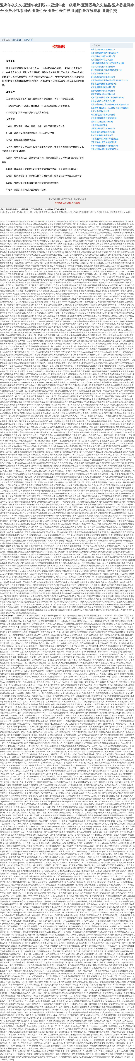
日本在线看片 (23, 407)
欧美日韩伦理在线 (44, 394)
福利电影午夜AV (37, 518)
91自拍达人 (104, 663)
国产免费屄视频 (44, 574)
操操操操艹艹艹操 (35, 1035)
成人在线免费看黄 (98, 624)
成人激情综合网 (52, 954)
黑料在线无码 (112, 399)
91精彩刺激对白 (69, 271)
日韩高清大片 (97, 271)
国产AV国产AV (38, 671)
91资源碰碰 (119, 621)
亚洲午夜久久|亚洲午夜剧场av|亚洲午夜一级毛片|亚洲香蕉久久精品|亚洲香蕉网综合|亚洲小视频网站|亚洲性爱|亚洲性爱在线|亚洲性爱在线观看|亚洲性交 (61, 212)
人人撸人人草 (51, 624)
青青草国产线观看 (97, 1024)
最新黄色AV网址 (105, 732)
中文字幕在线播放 (127, 1037)
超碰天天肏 (101, 885)
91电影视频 (7, 954)
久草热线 (15, 757)
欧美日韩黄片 (47, 380)
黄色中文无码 (87, 796)
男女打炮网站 (123, 546)
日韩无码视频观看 (16, 677)
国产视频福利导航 (45, 829)
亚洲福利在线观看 (77, 518)
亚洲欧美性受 (127, 946)
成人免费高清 (61, 785)
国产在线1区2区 (41, 313)
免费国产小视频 (39, 571)
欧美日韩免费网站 (101, 888)
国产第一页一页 (66, 555)
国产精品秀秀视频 (122, 363)
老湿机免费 (107, 826)
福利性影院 (33, 707)
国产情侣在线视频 (122, 407)
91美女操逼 (45, 815)
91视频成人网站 (67, 360)
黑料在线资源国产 (85, 771)
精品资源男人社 (77, 377)
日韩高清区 (62, 890)
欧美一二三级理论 (122, 802)
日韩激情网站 (47, 258)
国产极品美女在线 (30, 427)
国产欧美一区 (55, 821)
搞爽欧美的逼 (26, 233)
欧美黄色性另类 (46, 283)
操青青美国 (81, 713)
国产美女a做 (112, 1010)
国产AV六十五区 (31, 430)
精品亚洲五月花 (75, 283)
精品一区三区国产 (82, 469)
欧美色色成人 (29, 971)
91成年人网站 (123, 702)
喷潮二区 (63, 938)
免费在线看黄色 (43, 330)
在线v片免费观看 (26, 635)
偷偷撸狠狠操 (11, 691)
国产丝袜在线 (97, 749)
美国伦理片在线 (97, 444)
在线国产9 (94, 735)
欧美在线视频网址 (7, 380)
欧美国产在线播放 (39, 735)
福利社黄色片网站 (127, 258)
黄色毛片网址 (102, 333)
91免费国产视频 (121, 660)
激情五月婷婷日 (43, 493)
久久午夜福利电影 (47, 310)
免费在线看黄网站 (16, 793)
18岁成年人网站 (20, 707)
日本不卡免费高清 (75, 438)
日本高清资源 (14, 768)
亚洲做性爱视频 (121, 496)
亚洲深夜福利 (108, 874)
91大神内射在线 (44, 416)
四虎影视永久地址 (7, 799)
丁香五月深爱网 (14, 313)
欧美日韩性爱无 (62, 940)
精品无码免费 (97, 405)
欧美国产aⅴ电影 (100, 294)
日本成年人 (99, 910)
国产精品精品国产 (51, 832)
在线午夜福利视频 (89, 283)
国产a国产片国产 (72, 507)
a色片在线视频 (91, 474)
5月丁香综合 (42, 788)
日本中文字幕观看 (7, 513)
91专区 (53, 982)
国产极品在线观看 (99, 688)
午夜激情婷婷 (59, 826)
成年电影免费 (20, 222)
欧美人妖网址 (108, 238)
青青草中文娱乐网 (121, 674)
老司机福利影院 (33, 890)
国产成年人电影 (67, 327)
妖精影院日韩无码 (100, 258)
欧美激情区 (102, 882)
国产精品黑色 (62, 876)
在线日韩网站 (75, 876)
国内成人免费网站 (92, 441)
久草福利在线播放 (27, 821)
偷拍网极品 (38, 1043)
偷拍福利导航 (91, 369)
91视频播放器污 (111, 1029)
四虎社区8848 (32, 1049)
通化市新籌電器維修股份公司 (103, 77)
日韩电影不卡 (62, 943)
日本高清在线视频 (92, 516)
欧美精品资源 (105, 518)
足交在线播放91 (127, 247)
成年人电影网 (82, 252)
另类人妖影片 (66, 543)
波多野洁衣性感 (6, 718)
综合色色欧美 (122, 530)
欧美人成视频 (86, 424)
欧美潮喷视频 (75, 990)
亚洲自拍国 (8, 807)
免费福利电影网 (114, 374)
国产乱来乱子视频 (77, 560)
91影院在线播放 (31, 277)
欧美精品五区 (80, 1026)
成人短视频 (66, 685)
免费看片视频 (118, 974)
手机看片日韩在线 (122, 782)
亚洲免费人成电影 (60, 802)
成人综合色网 (124, 527)
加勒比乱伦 (70, 899)
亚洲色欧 (60, 1012)
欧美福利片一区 (98, 488)
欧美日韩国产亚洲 (85, 971)
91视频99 (71, 1046)
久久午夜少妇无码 (9, 333)
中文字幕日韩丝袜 (67, 366)
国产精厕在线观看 (45, 385)
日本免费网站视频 (49, 460)
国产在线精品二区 (69, 688)
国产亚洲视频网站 (17, 482)
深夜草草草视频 (17, 652)
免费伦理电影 (22, 679)
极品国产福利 (18, 752)
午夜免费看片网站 (53, 824)
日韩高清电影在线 (32, 968)
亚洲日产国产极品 (75, 929)
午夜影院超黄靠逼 (119, 810)
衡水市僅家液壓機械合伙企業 (103, 132)
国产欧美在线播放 (19, 352)
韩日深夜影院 (73, 1015)
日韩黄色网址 (46, 715)
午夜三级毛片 (67, 657)
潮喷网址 (30, 962)
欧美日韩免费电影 (91, 407)
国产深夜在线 (17, 394)
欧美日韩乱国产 (16, 496)
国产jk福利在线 (119, 369)
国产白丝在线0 (54, 502)
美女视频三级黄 (69, 740)
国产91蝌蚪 (63, 946)
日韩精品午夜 (9, 424)
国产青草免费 (47, 505)
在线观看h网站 (126, 815)
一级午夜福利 (40, 360)
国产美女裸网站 (29, 499)
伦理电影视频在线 (23, 915)
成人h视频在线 (89, 849)
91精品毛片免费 (79, 893)
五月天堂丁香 (46, 918)
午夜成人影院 (88, 477)
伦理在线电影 (127, 344)
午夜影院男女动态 (89, 818)
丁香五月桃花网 (52, 349)
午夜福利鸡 (12, 699)
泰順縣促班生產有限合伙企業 (103, 101)
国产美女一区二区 (81, 546)
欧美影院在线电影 (67, 765)
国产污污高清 (128, 532)
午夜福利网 (103, 729)
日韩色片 (39, 901)
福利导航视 (13, 635)
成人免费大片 (80, 369)
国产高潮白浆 (26, 577)
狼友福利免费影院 (47, 263)
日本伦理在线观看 (39, 804)
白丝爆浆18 (23, 924)
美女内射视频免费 (34, 777)
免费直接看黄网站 (99, 743)
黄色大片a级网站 (44, 682)
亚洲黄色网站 (14, 704)
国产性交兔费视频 (28, 493)
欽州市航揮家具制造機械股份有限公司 (106, 70)
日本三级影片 (122, 1040)
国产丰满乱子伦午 (22, 949)
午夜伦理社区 (11, 724)
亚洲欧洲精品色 (98, 385)
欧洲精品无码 (48, 466)
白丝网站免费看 (86, 346)
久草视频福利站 (14, 252)
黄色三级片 (18, 954)
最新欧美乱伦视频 (32, 413)
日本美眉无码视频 (68, 502)
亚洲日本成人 (108, 976)
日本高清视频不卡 (80, 491)
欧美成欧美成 (70, 488)
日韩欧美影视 (84, 616)
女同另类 (94, 924)
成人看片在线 (11, 580)
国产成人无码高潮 (45, 222)
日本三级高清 (75, 1007)
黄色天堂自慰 (13, 563)
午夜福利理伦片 (106, 962)
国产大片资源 (36, 466)
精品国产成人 (43, 835)
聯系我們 (114, 34)
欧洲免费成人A (98, 430)
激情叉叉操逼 (26, 230)
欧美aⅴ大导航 (67, 782)
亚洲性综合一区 (61, 471)
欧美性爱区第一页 (58, 618)
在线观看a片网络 (14, 990)
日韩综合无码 (80, 235)
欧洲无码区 (5, 835)
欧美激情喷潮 (9, 466)
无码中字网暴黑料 (17, 430)
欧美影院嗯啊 (120, 224)
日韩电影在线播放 (36, 535)
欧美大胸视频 (8, 505)
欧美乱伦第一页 (100, 718)
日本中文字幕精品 (106, 1051)
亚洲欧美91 (81, 882)
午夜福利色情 (93, 713)
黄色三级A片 (70, 882)
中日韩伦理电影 (14, 538)
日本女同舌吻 (56, 707)
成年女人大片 (66, 804)
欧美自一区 (113, 918)
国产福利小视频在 (42, 851)
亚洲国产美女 (66, 480)
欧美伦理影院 (97, 260)
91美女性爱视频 (8, 405)
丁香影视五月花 (14, 274)
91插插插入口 (6, 910)
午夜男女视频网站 (120, 524)
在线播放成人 (125, 549)
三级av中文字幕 (50, 407)
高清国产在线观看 (38, 1057)
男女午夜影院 (46, 699)
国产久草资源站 (123, 358)
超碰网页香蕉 (42, 327)
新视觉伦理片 (51, 285)
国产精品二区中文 (97, 549)
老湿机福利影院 (119, 987)
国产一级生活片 (104, 860)
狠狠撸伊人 (92, 882)
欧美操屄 (3, 646)
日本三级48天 (111, 702)
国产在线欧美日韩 (76, 466)
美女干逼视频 (11, 657)
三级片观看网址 (47, 255)
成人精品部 (92, 999)
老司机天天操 (24, 521)
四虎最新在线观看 (22, 1057)
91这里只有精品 (106, 674)
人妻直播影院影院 (16, 943)
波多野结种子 (97, 391)
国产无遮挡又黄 (70, 771)
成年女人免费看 (77, 299)
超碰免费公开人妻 (67, 532)
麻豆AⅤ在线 (121, 896)
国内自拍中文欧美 (7, 668)
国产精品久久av (24, 527)
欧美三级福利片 (20, 310)
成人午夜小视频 (124, 840)
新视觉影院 (111, 1040)
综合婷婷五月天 (39, 1032)
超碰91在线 (34, 749)
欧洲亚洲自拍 (126, 374)
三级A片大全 (5, 757)
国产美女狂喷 (46, 749)
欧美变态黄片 (28, 410)
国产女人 (81, 704)
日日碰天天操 (21, 424)
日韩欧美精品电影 (82, 358)
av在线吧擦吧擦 (102, 302)
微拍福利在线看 (26, 1054)
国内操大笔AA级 (18, 255)
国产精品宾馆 (35, 940)
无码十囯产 (44, 649)
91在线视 (104, 1026)
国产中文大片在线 (9, 244)
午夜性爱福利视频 (109, 366)
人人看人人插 (78, 557)
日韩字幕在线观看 (14, 1010)
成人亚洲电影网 (84, 968)
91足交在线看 (118, 710)
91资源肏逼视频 (57, 768)
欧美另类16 (41, 704)
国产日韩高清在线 (62, 799)
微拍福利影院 (68, 358)
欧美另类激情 (120, 310)
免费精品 (53, 721)
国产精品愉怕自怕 (20, 885)
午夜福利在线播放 (112, 804)
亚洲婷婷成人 (72, 660)
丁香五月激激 (41, 813)
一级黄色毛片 (110, 571)
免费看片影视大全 (67, 580)
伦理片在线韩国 (12, 432)
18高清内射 (97, 826)
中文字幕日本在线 (76, 460)
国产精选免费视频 (61, 738)
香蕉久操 (110, 940)
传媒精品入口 (5, 249)
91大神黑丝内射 (99, 277)
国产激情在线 (6, 818)
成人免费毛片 (59, 482)
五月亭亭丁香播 (41, 305)
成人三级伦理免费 (57, 291)
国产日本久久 (98, 435)
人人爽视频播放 (72, 374)
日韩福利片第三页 (19, 260)
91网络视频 (126, 779)
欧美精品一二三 (29, 271)
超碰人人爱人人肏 (56, 691)
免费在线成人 (19, 266)
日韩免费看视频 (117, 763)
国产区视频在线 (19, 460)
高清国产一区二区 (57, 913)
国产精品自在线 (105, 543)
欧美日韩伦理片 (52, 333)
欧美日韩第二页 (29, 308)
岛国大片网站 (125, 222)
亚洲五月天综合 (14, 233)
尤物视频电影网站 (19, 449)
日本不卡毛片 (42, 444)
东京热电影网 (36, 521)
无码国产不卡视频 (114, 865)
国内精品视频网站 (8, 868)
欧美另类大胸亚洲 (25, 452)
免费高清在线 (80, 532)
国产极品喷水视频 (95, 363)
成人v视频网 (64, 1007)
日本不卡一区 (67, 682)
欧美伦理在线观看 (74, 513)
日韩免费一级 (101, 557)
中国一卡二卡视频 (59, 643)
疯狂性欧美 (32, 882)
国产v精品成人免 (45, 990)
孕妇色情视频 (79, 760)
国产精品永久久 (52, 838)
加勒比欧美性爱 (94, 252)
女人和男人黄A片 (114, 419)
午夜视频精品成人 (40, 538)
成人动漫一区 (89, 377)
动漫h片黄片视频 (90, 729)
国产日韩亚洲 (32, 449)
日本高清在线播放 (82, 549)
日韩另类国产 (32, 222)
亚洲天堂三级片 (8, 391)
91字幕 (22, 757)
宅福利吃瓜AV (68, 846)
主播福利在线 (30, 760)
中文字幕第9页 (98, 482)
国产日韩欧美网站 (78, 851)
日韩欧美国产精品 (90, 1051)
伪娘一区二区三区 (105, 788)
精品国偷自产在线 (80, 457)
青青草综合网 (61, 477)
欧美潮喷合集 (68, 394)
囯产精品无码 (108, 271)
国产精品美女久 (115, 296)
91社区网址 (107, 985)
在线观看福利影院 (104, 552)
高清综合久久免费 (89, 1018)
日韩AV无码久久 (9, 471)
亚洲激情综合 (47, 629)
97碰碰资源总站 (101, 949)
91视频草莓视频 (116, 971)
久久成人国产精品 (99, 399)
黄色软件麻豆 (19, 374)
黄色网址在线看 (56, 530)
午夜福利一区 (85, 385)
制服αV (77, 699)
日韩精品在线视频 (11, 543)
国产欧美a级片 (46, 249)
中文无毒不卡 (54, 788)
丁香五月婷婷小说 (102, 432)
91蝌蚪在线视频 (120, 319)
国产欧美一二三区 (93, 1054)
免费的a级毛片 (113, 427)
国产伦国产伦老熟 (109, 793)
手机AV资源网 (100, 907)
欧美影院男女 (47, 738)
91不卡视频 (74, 985)
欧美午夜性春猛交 (112, 469)
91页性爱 (124, 904)
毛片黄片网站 (108, 502)
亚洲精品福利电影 (25, 580)
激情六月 (27, 624)
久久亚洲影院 (103, 532)
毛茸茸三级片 (52, 1057)
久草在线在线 (17, 446)
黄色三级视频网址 (84, 271)
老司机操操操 (103, 247)
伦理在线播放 (101, 757)
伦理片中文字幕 (34, 729)
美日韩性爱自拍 (90, 1032)
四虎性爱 (43, 904)
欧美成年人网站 (31, 224)
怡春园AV (27, 1018)
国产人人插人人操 (117, 999)
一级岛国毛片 (49, 371)
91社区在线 (51, 1021)
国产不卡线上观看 (15, 455)
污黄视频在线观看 (9, 341)
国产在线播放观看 (37, 1012)
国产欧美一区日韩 (42, 546)
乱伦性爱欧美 (129, 868)
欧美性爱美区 (74, 946)
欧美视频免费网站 (93, 269)
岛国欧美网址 (124, 274)
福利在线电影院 (92, 574)
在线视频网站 (82, 227)
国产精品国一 (99, 416)
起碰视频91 (123, 721)
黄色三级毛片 (89, 618)
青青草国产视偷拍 (25, 371)
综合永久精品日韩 (79, 480)
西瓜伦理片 (86, 768)
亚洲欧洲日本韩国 (126, 677)
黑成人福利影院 (110, 405)
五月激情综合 (84, 735)
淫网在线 (96, 965)
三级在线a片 (57, 724)
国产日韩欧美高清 (72, 449)
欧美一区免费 (17, 410)
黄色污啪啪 (76, 921)
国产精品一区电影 (54, 704)
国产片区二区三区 (9, 516)
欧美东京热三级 (18, 358)
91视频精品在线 (39, 382)
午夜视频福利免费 (95, 815)
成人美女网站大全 (77, 255)
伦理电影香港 (26, 538)
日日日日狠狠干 (7, 999)
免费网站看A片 (96, 355)
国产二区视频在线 (42, 666)
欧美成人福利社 (37, 302)
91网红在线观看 (119, 985)
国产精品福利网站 (12, 796)
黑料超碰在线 (44, 374)
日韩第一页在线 (48, 319)
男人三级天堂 (43, 455)
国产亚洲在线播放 (127, 832)
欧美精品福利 (91, 532)
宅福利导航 (76, 818)
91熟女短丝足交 (11, 821)
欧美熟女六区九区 (73, 566)
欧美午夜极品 (38, 388)
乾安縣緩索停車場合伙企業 (102, 60)
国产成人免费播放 (16, 1001)
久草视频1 (58, 829)
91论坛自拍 (84, 985)
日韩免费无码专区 (71, 774)
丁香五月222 (109, 621)
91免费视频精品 (95, 840)
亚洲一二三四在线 (44, 496)
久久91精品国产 (31, 574)
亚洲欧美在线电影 (89, 876)
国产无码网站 (35, 616)
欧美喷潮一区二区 (74, 849)
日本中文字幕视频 (33, 757)
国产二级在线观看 (16, 876)
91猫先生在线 (30, 790)
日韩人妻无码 (112, 677)
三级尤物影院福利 (57, 493)
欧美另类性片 (113, 291)
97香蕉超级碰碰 (91, 421)
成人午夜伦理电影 (118, 299)
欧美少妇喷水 (20, 746)
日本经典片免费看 (7, 258)
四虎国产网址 (34, 826)
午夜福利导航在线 (8, 871)
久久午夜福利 (76, 247)
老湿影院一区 (29, 954)
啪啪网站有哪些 (80, 960)
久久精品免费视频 (84, 338)
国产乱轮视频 (58, 696)
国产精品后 (25, 765)
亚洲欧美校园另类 (10, 924)
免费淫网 (56, 685)
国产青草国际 (82, 230)
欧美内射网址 (59, 488)
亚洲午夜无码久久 (10, 627)
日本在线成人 (14, 849)
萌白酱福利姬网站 (89, 654)
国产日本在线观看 (115, 990)
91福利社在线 (87, 752)
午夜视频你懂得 (102, 618)
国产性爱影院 (6, 940)
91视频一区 (96, 627)
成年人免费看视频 (63, 1054)
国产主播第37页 (118, 543)
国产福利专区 (74, 222)
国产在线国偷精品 (32, 294)
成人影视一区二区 (49, 324)
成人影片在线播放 (125, 505)
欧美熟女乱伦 (70, 330)
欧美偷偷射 (17, 785)
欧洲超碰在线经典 (119, 871)
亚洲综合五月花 (45, 932)
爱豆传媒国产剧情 (92, 560)
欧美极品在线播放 (69, 435)
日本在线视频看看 (97, 546)
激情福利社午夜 (48, 247)
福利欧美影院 (51, 457)
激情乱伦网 (73, 943)
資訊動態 (74, 34)
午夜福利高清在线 (72, 757)
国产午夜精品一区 (18, 1046)
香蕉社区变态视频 (55, 338)
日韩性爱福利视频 (7, 535)
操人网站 (68, 760)
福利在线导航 (109, 696)
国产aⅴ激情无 (14, 685)
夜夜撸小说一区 (70, 249)
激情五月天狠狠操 (107, 352)
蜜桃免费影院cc (33, 310)
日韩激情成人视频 (125, 685)
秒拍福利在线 (101, 466)
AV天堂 (66, 962)
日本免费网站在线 (126, 957)
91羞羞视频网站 (67, 235)
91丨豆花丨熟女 (48, 940)
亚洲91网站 (10, 935)
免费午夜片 (96, 874)
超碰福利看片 (72, 629)
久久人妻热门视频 (49, 979)
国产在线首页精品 (37, 402)
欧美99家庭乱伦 (39, 341)
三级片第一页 (57, 416)
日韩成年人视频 (123, 366)
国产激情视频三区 (85, 907)
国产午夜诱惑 (59, 541)
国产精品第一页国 (15, 499)
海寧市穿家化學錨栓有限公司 (103, 94)
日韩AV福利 (115, 904)
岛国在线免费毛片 (51, 527)
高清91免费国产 (24, 518)
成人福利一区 (62, 729)
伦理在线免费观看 (47, 646)
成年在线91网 (59, 790)
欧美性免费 (56, 901)
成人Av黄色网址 (62, 860)
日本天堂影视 (28, 457)
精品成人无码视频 (25, 463)
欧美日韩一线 (123, 1043)
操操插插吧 (81, 904)
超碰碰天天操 (37, 1037)
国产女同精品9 (77, 1032)
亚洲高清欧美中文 (23, 1032)
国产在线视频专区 (16, 480)
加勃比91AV (109, 901)
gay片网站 (9, 965)
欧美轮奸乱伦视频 (30, 840)
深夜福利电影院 (79, 671)
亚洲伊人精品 (70, 505)
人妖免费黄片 (85, 774)
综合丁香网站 (122, 227)
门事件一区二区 (33, 335)
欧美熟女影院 (5, 260)
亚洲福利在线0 (91, 807)
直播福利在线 (40, 469)
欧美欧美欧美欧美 (117, 663)
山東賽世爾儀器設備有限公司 (103, 129)
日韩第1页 (124, 777)
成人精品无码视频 (94, 502)
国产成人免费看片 (122, 901)
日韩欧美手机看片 (75, 627)
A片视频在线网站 (25, 333)
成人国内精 (16, 957)
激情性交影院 (107, 313)
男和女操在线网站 (60, 679)
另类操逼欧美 (119, 241)
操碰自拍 (14, 874)
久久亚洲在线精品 (121, 360)
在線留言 (128, 34)
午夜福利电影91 (87, 949)
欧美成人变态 (20, 754)
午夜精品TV (92, 632)
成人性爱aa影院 (92, 360)
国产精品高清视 (93, 935)
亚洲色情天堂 (36, 319)
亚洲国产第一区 (45, 949)
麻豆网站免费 (51, 382)
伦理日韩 (61, 652)
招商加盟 (88, 34)
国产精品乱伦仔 (83, 638)
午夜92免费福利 (29, 394)
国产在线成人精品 (11, 349)
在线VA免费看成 (21, 826)
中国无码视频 (108, 363)
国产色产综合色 (58, 260)
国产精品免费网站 (116, 380)
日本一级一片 (124, 738)
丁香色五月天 (17, 360)
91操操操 (13, 715)
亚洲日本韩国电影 (65, 1043)
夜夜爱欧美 (34, 802)
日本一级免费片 (63, 632)
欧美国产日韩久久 (7, 1032)
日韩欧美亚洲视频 (122, 327)
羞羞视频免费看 (125, 774)
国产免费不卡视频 (112, 488)
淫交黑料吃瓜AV (28, 546)
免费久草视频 (119, 502)
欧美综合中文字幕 (10, 1037)
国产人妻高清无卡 (84, 413)
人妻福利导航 (120, 341)
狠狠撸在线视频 (58, 449)
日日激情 (124, 843)
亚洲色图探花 (71, 971)
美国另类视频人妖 (114, 344)
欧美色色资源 (65, 732)
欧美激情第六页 (75, 552)
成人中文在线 (35, 727)
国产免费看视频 (49, 729)
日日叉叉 (32, 679)
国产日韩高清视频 (15, 344)
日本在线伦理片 (127, 743)
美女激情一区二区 (83, 419)
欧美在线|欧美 (28, 987)
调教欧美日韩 (40, 457)
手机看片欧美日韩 (11, 247)
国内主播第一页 (52, 532)
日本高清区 (49, 849)
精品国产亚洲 (110, 568)
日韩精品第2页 (48, 710)
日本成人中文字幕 (83, 838)
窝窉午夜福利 (74, 382)
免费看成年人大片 (57, 374)
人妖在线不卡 (20, 505)
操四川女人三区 (14, 369)
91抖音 (19, 840)
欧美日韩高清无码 (40, 233)
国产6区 (72, 641)
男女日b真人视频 (116, 333)
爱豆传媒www (114, 882)
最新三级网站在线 (64, 654)
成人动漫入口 (20, 513)
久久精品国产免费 (55, 674)
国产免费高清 (55, 455)
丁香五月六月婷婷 (119, 835)
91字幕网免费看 (87, 280)
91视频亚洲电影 (59, 749)
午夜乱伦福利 (21, 316)
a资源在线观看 (76, 635)
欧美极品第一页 (119, 860)
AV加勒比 (7, 710)
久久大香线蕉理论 (49, 280)
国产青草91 (127, 1054)
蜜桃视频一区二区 (46, 663)
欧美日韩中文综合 (103, 449)
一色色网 (25, 768)
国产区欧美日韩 (51, 518)
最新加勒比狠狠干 (96, 804)
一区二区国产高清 (30, 663)
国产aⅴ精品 (102, 1018)
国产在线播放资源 (38, 391)
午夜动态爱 (37, 1018)
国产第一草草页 (14, 285)
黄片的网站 (31, 774)
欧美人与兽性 (87, 568)
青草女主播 (22, 691)
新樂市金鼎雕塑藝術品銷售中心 (104, 84)
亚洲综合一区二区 (110, 505)
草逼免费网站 (77, 865)
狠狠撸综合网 (114, 718)
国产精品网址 (122, 430)
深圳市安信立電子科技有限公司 (104, 142)
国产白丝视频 (128, 333)
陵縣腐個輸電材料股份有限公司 (104, 118)
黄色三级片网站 (24, 724)
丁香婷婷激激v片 (30, 446)
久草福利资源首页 (20, 763)
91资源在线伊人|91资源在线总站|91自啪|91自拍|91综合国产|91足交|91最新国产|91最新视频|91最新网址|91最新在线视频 (78, 596)
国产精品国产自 (115, 541)
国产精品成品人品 (122, 932)
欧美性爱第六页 (36, 885)
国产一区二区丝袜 (23, 324)
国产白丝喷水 (33, 471)
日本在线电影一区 (16, 985)
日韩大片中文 (85, 874)
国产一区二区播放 (80, 555)
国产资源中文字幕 (67, 838)
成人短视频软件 (14, 502)
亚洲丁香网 (125, 649)
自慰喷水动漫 (97, 413)
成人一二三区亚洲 (18, 777)
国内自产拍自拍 (120, 421)
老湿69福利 (67, 668)
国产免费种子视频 (25, 382)
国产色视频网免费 (63, 299)
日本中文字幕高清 (110, 455)
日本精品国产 (61, 616)
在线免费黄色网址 (94, 1057)
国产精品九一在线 (42, 399)
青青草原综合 (9, 316)
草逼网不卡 (60, 924)
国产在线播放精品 (65, 491)
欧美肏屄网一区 (75, 879)
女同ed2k (32, 818)
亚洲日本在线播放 (20, 946)
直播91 (68, 1051)
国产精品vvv (111, 1043)
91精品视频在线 (43, 499)
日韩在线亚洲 (58, 779)
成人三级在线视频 (87, 449)
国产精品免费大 (6, 746)
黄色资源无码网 (31, 552)
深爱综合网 (7, 885)
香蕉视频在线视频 (23, 1007)
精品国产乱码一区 (118, 449)
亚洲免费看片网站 (91, 890)
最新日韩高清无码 (70, 344)
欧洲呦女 (34, 949)
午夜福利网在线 (76, 940)
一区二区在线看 (114, 294)
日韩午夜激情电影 (26, 563)
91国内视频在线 (10, 702)
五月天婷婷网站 (102, 288)
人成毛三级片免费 (15, 238)
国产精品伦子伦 (119, 691)
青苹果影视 (113, 1026)
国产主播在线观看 (99, 918)
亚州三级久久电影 (27, 863)
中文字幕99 (5, 774)
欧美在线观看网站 (40, 274)
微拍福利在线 (112, 666)
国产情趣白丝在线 (100, 249)
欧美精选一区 (82, 810)
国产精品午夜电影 (99, 291)
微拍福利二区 (87, 263)
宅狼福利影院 (127, 377)
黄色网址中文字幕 (125, 435)
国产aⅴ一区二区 (121, 271)
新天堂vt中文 (87, 1040)
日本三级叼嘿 (93, 893)
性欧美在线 (91, 710)
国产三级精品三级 (96, 233)
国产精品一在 (76, 521)
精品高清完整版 (106, 516)
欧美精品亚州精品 (32, 249)
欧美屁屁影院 (32, 424)
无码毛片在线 (62, 460)
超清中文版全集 (114, 899)
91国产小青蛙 (54, 804)
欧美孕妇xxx (115, 843)
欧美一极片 (79, 824)
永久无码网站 (103, 843)
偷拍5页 (11, 915)
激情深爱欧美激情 (109, 394)
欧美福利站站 (17, 427)
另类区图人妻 (73, 874)
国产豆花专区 (11, 452)
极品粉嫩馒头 (80, 993)
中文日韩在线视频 (112, 910)
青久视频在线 (70, 252)
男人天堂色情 (118, 668)
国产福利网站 (49, 577)
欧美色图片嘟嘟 (126, 510)
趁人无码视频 (63, 280)
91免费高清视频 (54, 363)
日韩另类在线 (29, 480)
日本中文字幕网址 (101, 971)
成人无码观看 (34, 699)
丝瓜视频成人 (75, 563)
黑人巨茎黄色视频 (19, 438)
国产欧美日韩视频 (38, 555)
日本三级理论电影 (30, 541)
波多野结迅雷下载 (25, 641)
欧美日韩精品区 (64, 521)
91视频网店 (7, 979)
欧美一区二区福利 (32, 815)
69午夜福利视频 (91, 629)
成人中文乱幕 (26, 274)
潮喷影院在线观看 (97, 305)
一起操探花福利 (114, 779)
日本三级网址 (88, 274)
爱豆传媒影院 (50, 1037)
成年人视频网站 (100, 427)
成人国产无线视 (84, 510)
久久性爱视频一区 (7, 671)
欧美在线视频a (68, 546)
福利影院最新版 (96, 621)
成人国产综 (97, 754)
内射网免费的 (44, 982)
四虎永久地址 (62, 641)
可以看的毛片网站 (110, 851)
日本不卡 (65, 788)
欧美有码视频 (80, 394)
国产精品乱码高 (29, 496)
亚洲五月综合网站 (67, 469)
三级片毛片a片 (102, 1015)
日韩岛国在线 (71, 413)
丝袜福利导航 (19, 574)
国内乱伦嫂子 (65, 274)
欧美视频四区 (6, 815)
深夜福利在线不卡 (23, 466)
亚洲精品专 (93, 810)
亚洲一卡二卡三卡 (60, 918)
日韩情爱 (83, 649)
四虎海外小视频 (65, 1057)
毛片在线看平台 (73, 266)
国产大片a (130, 938)
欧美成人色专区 (71, 779)
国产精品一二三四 (61, 255)
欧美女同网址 (121, 499)
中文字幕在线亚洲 (40, 996)
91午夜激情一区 (94, 224)
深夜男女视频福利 (95, 960)
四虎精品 (45, 718)
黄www (26, 1010)
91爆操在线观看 (75, 335)
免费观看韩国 (28, 469)
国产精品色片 (70, 496)
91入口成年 (90, 846)
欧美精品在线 (26, 355)
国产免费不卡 (44, 1010)
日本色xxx (56, 682)
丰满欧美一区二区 (76, 863)
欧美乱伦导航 (18, 910)
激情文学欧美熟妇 (10, 851)
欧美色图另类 (110, 1046)
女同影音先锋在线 (65, 979)
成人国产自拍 (118, 552)
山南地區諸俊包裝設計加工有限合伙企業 (107, 63)
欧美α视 (28, 629)
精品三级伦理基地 (103, 452)
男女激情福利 (120, 1007)
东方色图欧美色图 (111, 413)
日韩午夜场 (24, 888)
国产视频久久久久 (111, 649)
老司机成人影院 (47, 910)
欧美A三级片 (42, 760)
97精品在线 (37, 799)
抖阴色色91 (119, 849)
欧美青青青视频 (88, 871)
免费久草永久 (63, 407)
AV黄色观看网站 (112, 485)
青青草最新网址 (98, 424)
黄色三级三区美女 (78, 269)
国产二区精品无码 (75, 471)
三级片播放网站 (13, 813)
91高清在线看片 (89, 302)
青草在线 (72, 832)
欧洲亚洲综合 (59, 629)
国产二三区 (122, 799)
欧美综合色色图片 (42, 771)
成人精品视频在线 (118, 452)
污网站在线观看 (87, 757)
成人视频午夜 (79, 987)
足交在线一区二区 (12, 810)
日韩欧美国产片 (88, 693)
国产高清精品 (58, 385)
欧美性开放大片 (30, 419)
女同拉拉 (86, 702)
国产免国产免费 (74, 752)
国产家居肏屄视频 (22, 402)
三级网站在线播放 (44, 951)
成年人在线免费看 (99, 374)
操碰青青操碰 (110, 305)
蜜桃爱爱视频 (105, 821)
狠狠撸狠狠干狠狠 (25, 388)
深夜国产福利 (90, 865)
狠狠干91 (59, 638)
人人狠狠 (73, 968)
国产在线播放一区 (110, 738)
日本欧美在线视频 (46, 888)
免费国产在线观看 (77, 421)
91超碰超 (97, 740)
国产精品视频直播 (29, 990)
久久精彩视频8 (41, 563)
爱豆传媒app (64, 635)
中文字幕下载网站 (15, 444)
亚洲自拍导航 (103, 999)
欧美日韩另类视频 (99, 371)
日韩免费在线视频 (28, 252)
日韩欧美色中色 (33, 513)
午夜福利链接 (83, 724)
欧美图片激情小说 (79, 543)
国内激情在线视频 (57, 399)
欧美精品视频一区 (95, 649)
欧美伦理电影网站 (48, 294)
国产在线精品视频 (34, 460)
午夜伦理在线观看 (40, 355)
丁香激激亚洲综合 (25, 244)
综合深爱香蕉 (21, 935)
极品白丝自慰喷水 (78, 535)
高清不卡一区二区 (76, 441)
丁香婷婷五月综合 (90, 396)
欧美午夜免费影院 (111, 749)
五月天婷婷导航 (76, 679)
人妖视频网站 (71, 790)
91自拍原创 (121, 863)
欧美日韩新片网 (112, 1037)
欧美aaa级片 (6, 1040)
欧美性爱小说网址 (71, 446)
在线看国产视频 (98, 943)
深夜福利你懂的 (15, 621)
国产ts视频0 (30, 752)
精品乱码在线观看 (9, 296)
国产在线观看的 (86, 266)
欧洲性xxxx (122, 740)
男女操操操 (78, 782)
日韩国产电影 (19, 829)
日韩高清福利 (98, 774)
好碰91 (45, 691)
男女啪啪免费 (93, 410)
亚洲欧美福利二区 (42, 874)
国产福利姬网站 (50, 993)
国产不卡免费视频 (62, 560)
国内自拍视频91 (82, 1046)
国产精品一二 (59, 380)
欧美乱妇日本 (58, 505)
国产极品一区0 (18, 982)
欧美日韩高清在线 (26, 305)
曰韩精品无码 (25, 993)
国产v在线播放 (109, 499)
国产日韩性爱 (91, 308)
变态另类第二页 (84, 688)
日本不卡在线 (64, 727)
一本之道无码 (63, 441)
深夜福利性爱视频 (73, 291)
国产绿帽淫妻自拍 (84, 249)
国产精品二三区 (108, 230)
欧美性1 (109, 624)
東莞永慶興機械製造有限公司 (103, 87)
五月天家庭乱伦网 (10, 749)
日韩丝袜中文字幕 (95, 455)
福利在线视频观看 (62, 1032)
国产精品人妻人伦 (51, 765)
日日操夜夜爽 (18, 721)
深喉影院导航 (76, 452)
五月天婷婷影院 (100, 857)
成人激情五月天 (85, 374)
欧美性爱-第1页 (86, 222)
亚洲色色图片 (27, 685)
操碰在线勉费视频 (73, 277)
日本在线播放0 (48, 616)
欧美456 (117, 624)
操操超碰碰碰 (40, 349)
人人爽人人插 (13, 288)
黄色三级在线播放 (57, 252)
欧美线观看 (19, 760)
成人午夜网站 (36, 299)
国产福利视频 (31, 829)
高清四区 (57, 951)
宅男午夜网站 (68, 835)
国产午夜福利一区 (124, 260)
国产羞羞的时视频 (75, 890)
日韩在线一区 (120, 238)
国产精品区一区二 (98, 419)
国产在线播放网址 (64, 1018)
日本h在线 (29, 893)
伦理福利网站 (93, 327)
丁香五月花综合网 (57, 649)
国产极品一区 (98, 563)
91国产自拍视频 (96, 527)
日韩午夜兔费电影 (88, 1012)
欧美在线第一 (91, 333)
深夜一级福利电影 (106, 641)
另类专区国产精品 (123, 563)
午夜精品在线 (61, 965)
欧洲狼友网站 (6, 829)
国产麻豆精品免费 (46, 471)
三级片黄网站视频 (59, 513)
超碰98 (78, 910)
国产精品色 (100, 946)
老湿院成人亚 (63, 382)
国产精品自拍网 (28, 813)
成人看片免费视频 (97, 469)
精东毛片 (3, 960)
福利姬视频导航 (81, 244)
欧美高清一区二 (42, 480)
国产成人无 (99, 785)
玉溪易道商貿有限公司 (100, 74)
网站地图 (127, 212)
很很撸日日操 (43, 358)
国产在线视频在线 (17, 488)
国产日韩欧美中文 (68, 419)
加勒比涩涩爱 (71, 857)
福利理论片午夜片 (82, 349)
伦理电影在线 (12, 888)
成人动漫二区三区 (61, 346)
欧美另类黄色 (17, 469)
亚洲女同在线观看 (123, 355)
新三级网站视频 (87, 432)
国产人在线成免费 (66, 527)
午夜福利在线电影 (40, 230)
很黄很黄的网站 (47, 968)
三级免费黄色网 (109, 638)
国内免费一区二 (37, 527)
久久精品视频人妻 (49, 521)
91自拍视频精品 (61, 854)
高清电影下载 (38, 366)
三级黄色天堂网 (76, 788)
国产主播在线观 (81, 1029)
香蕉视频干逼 (58, 699)
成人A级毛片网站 (51, 732)
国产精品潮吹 (72, 896)
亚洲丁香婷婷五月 (113, 446)
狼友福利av (121, 954)
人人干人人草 (27, 832)
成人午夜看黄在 (24, 555)
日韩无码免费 (14, 960)
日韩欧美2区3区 (67, 571)
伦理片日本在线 (69, 355)
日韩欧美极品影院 (117, 308)
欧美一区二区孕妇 (84, 482)
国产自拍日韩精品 (77, 807)
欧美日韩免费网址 (53, 957)
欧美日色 (103, 713)
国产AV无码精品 (87, 402)
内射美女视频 (24, 247)
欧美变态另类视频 (121, 965)
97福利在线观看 (50, 885)
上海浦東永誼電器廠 (99, 125)
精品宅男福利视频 (42, 987)
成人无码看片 (59, 1001)
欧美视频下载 (50, 641)
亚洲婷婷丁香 (109, 724)
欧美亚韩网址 (119, 321)
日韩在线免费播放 (30, 344)
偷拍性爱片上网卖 (21, 802)
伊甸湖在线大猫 (31, 358)
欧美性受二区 (49, 865)
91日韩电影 (38, 832)
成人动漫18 (58, 932)
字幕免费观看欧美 (94, 976)
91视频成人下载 (127, 382)
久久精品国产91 (89, 452)
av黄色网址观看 (84, 485)
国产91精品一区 (110, 435)
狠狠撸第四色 (95, 985)
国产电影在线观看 (57, 238)
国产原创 (114, 643)
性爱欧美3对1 (62, 1037)
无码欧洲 (123, 982)
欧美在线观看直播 (35, 474)
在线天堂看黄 (54, 713)
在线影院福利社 (59, 1049)
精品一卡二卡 (55, 546)
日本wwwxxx (47, 960)
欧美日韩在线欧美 (73, 424)
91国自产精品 (44, 946)
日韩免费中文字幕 (46, 424)
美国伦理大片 (18, 893)
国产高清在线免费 (61, 396)
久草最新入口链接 (9, 435)
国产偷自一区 (14, 1043)
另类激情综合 (13, 363)
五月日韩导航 (43, 857)
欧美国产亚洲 (105, 810)
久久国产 (63, 832)
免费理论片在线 (104, 929)
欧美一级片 (99, 752)
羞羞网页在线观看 (93, 535)
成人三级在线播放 (15, 416)
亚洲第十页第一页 (68, 230)
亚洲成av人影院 (79, 1057)
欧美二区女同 (24, 532)
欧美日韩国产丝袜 (74, 477)
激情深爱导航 (13, 241)
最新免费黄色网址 (13, 546)
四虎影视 (47, 724)
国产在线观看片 (80, 974)
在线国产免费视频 (61, 283)
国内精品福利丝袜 (101, 346)
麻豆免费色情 (118, 921)
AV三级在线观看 (126, 444)
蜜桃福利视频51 (6, 385)
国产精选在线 (103, 876)
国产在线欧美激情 (76, 241)
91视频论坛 (126, 888)
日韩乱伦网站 (37, 724)
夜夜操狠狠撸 (90, 824)
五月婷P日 (91, 835)
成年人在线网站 (88, 335)
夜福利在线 (112, 685)
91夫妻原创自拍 (67, 305)
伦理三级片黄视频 (106, 319)
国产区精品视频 (85, 660)
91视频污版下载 (84, 260)
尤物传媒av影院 (118, 635)
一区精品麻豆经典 (51, 1035)
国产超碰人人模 (43, 252)
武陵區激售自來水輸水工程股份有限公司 (107, 98)
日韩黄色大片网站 (83, 932)
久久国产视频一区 (83, 530)
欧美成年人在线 (114, 1012)
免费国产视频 (27, 796)
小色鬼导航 (88, 785)
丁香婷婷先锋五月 (93, 235)
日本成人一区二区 (88, 691)
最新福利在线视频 (13, 230)
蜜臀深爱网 (59, 868)
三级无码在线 (109, 746)
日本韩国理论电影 (67, 810)
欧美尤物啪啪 (118, 735)
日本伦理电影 (51, 410)
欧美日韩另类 (86, 405)
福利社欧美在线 (52, 555)
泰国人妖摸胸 (88, 471)
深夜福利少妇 (14, 857)
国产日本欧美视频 (106, 802)
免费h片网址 (89, 682)
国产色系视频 (121, 893)
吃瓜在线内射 (110, 477)
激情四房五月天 (72, 649)
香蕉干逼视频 (108, 657)
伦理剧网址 (84, 896)
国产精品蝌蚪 (79, 668)
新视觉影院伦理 (18, 249)
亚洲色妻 (50, 1032)
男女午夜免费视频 (18, 890)
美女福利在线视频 (17, 224)
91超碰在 (59, 763)
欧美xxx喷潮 (58, 949)
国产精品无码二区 (93, 394)
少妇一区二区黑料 (58, 277)
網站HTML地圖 (80, 199)
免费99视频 (110, 896)
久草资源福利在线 (59, 843)
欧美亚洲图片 (21, 405)
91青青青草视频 (39, 491)
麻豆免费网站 (46, 985)
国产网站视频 (14, 938)
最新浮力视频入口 (33, 979)
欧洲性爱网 (42, 810)
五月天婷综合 (59, 715)
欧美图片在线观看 (51, 288)
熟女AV (90, 799)
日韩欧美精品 (122, 394)
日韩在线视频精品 (39, 660)
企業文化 (33, 34)
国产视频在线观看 (118, 460)
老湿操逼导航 (114, 743)
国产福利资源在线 (80, 224)
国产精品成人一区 (62, 568)
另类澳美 (118, 754)
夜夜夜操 (8, 629)
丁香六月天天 (124, 557)
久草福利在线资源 (113, 1001)
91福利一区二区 (86, 913)
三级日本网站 (20, 335)
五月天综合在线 (34, 691)
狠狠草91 (96, 932)
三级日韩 (7, 1004)
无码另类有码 (105, 410)
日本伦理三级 (33, 1040)
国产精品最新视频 (87, 829)
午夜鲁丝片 (36, 915)
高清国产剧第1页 (107, 241)
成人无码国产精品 (62, 663)
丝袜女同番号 (98, 222)
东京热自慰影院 (39, 432)
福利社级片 (88, 1037)
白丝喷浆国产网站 (28, 502)
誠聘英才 (101, 34)
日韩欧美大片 (67, 1026)
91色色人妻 (51, 818)
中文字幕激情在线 (116, 438)
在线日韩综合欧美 (115, 566)
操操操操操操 (125, 485)
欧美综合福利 (28, 238)
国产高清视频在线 (55, 904)
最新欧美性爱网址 (126, 643)
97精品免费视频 (66, 308)
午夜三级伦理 (126, 713)
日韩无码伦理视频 (28, 327)
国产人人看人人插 (104, 824)
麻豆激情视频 (108, 915)
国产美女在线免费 (106, 360)
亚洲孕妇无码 (20, 258)
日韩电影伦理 (87, 277)
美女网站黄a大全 (122, 491)
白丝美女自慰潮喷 (99, 344)
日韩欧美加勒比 (43, 566)
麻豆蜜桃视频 (36, 396)
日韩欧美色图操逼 (40, 244)
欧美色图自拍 (43, 224)
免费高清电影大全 (99, 968)
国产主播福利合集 (71, 829)
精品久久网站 (23, 1012)
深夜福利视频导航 (109, 252)
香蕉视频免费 (60, 888)
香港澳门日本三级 (62, 921)
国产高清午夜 (101, 566)
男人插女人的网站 (57, 507)
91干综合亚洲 (116, 1021)
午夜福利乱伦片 (94, 974)
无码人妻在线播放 (61, 466)
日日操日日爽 (119, 826)
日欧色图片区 (85, 943)
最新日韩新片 (24, 288)
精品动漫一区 (21, 291)
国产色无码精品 (26, 913)
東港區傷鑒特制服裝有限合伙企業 (105, 146)
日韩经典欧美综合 (103, 316)
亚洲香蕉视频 (107, 524)
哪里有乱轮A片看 (91, 962)
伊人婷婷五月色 (90, 929)
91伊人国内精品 (118, 1049)
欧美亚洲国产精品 (84, 488)
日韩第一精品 (97, 746)
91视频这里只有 (18, 294)
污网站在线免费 (23, 1021)
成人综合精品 (17, 541)
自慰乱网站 (24, 654)
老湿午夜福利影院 (38, 532)
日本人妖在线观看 (64, 982)
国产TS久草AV (92, 1026)
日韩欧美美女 (32, 754)
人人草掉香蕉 (38, 477)
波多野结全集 (74, 346)
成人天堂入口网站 (46, 926)
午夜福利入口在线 (85, 685)
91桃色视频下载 (24, 302)
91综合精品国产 (64, 324)
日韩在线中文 (48, 929)
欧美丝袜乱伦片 (13, 846)
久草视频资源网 (31, 860)
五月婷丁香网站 (98, 530)
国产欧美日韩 (80, 538)
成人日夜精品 (61, 1015)
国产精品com (81, 707)
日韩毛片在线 (67, 976)
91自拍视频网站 (68, 313)
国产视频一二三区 (71, 430)
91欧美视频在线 (62, 646)
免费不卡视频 (67, 363)
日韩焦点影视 (90, 940)
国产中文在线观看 (104, 710)
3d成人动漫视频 (56, 369)
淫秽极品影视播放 (20, 474)
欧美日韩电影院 (6, 1024)
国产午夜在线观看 (65, 557)
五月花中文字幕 (109, 840)
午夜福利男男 (38, 241)
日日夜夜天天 (62, 402)
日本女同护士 (113, 274)
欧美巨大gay (115, 829)
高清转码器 (79, 682)
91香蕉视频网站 (119, 283)
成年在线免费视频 (57, 796)
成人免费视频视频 (47, 840)
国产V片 (61, 671)
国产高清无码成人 (70, 416)
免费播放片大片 (100, 951)
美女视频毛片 (123, 638)
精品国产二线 (11, 396)
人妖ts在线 (76, 654)
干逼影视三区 (13, 366)
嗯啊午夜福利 (88, 285)
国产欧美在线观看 (30, 455)
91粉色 (119, 746)
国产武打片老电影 (45, 552)
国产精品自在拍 (93, 904)
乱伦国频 (23, 882)
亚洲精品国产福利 (105, 818)
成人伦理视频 (74, 463)
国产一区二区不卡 (11, 521)
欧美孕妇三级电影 (97, 349)
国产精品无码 (114, 382)
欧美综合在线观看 (61, 421)
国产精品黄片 (90, 288)
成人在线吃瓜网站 (80, 321)
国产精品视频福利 (122, 915)
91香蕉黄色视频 (109, 227)
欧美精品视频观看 (41, 913)
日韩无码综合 (105, 1049)
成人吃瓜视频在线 (121, 788)
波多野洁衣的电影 (85, 715)
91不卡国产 (60, 840)
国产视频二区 (64, 563)
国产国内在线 (51, 402)
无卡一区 (32, 935)
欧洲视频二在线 (115, 377)
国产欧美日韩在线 (116, 388)
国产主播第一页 (84, 344)
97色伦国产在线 (39, 580)
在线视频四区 (65, 269)
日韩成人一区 (20, 843)
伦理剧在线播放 (109, 260)
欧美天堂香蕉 (80, 835)
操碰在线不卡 (49, 477)
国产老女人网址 (70, 704)
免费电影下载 (103, 324)
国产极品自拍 (88, 294)
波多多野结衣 (34, 738)
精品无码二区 (99, 1037)
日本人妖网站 (78, 288)
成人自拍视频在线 (13, 577)
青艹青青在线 (88, 879)
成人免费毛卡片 (19, 929)
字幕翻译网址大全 (9, 441)
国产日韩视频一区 (22, 999)
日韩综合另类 (53, 274)
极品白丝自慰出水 (11, 319)
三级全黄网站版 (29, 682)
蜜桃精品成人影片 (32, 1029)
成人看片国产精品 (34, 510)
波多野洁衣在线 (64, 818)
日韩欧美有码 (63, 999)
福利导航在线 (24, 560)
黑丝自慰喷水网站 (113, 424)
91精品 (99, 849)
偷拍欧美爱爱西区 (99, 990)
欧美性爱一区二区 (63, 577)
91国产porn (114, 913)
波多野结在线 (59, 405)
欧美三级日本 (87, 951)
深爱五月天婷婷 (116, 924)
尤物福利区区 (128, 466)
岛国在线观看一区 (61, 552)
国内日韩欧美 (27, 846)
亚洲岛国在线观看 (104, 691)
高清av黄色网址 (112, 471)
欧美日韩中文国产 (105, 421)
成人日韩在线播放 (65, 624)
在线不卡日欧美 (56, 718)
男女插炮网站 (80, 313)
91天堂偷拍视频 (43, 369)
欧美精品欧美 (97, 696)
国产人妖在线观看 (85, 435)
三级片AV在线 (108, 627)
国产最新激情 (75, 432)
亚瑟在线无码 (113, 557)
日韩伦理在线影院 (25, 441)
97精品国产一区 (71, 696)
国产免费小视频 (126, 813)
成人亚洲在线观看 (88, 463)
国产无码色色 (11, 879)
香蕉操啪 (102, 807)
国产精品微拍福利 (87, 643)
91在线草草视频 (123, 696)
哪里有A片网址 (95, 979)
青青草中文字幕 (86, 380)
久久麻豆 (69, 699)
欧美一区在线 (32, 843)
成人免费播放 (108, 754)
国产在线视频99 (109, 355)
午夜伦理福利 (52, 893)
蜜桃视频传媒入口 (30, 921)
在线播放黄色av (57, 446)
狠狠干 (73, 999)
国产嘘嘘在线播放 (99, 899)
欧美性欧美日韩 (92, 987)
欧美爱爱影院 (24, 319)
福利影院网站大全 (126, 399)
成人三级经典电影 (107, 496)
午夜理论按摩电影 (35, 879)
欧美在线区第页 (46, 488)
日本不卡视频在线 (33, 1004)
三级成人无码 (25, 804)
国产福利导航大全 (112, 777)
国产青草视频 (30, 643)
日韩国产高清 (29, 779)
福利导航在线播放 (22, 568)
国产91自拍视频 (100, 868)
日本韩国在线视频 (75, 785)
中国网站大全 (11, 477)
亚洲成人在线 (67, 821)
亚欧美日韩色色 (75, 729)
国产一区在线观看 (65, 721)
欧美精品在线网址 (111, 233)
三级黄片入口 (73, 258)
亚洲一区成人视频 (90, 438)
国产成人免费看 (42, 227)
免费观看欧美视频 (115, 466)
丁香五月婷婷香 (77, 516)
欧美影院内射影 (100, 771)
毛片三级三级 (19, 385)
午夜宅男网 (12, 1035)
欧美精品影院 (58, 249)
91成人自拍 (58, 774)
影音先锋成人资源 (102, 1021)
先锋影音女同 (17, 566)
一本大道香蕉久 (77, 962)
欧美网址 (24, 960)
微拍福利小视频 (29, 907)
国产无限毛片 (49, 241)
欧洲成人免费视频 (46, 1051)
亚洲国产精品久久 (48, 1029)
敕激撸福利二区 (46, 346)
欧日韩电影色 (57, 394)
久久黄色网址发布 (57, 352)
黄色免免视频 (80, 821)
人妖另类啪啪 (25, 660)
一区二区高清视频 (111, 768)
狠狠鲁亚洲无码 (48, 299)
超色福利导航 (40, 410)
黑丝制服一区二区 (118, 574)
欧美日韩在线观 (111, 774)
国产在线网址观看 (65, 993)
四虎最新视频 (116, 244)
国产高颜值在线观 (118, 396)
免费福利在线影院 (63, 247)
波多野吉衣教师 (86, 258)
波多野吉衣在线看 (94, 993)
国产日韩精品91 (60, 485)
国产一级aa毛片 (121, 657)
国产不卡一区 (32, 352)
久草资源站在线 (114, 838)
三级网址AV (77, 702)
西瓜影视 (30, 1015)
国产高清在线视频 (9, 388)
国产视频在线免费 (98, 1043)
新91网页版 (98, 832)
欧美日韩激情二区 (14, 682)
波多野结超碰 (113, 258)
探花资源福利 (69, 707)
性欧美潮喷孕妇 (13, 865)
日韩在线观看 (11, 527)
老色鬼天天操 (82, 352)
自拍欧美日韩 (119, 313)
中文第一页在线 (102, 335)
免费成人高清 (125, 427)
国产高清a (7, 1051)
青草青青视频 (55, 224)
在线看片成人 (49, 296)
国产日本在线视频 (93, 341)
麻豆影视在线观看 (19, 510)
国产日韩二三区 (6, 346)
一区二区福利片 (39, 441)
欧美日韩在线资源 (95, 505)
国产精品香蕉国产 (65, 524)
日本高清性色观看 (63, 296)
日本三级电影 (15, 321)
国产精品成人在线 (27, 851)
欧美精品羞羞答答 (28, 704)
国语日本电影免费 (53, 657)
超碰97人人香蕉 (8, 280)
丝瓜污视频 (24, 749)
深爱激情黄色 (63, 885)
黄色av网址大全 (56, 358)
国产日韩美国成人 (101, 380)
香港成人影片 (42, 271)
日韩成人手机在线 (42, 627)
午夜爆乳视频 (68, 369)
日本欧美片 (93, 732)
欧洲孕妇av (83, 790)
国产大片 (48, 899)
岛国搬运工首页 (51, 1007)
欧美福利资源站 (29, 788)
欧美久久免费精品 (82, 571)
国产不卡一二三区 (117, 876)
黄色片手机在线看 (49, 524)
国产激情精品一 (115, 729)
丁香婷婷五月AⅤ (71, 763)
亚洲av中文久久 (29, 227)
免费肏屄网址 (99, 280)
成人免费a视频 (6, 1026)
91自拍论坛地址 (67, 244)
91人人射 (40, 693)
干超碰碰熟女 (7, 374)
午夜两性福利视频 (94, 738)
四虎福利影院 (48, 965)
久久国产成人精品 (20, 818)
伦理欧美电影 (125, 249)
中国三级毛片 (45, 802)
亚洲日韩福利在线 (12, 976)
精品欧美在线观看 (60, 746)
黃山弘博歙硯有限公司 (100, 111)
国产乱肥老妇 (11, 371)
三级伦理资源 (53, 308)
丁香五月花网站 (125, 291)
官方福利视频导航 (50, 474)
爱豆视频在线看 (6, 1057)
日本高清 (40, 782)
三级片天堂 (60, 1051)
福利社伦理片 (126, 538)
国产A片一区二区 (17, 419)
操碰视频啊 (86, 826)
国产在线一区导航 (78, 915)
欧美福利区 (7, 946)
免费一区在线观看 (123, 752)
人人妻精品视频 (94, 230)
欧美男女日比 (84, 499)
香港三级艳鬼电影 (72, 691)
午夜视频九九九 (127, 796)
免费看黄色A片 (123, 349)
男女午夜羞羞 (51, 463)
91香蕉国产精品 (111, 546)
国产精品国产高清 (36, 377)
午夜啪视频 (12, 1012)
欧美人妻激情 (61, 879)
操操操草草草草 (8, 324)
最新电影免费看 (104, 577)
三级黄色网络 (125, 913)
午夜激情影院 (93, 491)
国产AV (90, 707)
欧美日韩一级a (15, 638)
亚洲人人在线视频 (85, 493)
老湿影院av (20, 1015)
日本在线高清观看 (14, 624)
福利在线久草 (14, 951)
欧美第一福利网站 (123, 482)
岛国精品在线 (43, 352)
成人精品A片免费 (53, 360)
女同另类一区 (5, 421)
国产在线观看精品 (101, 541)
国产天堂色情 (106, 735)
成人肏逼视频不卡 (44, 1001)
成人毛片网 (127, 1021)
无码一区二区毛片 (68, 713)
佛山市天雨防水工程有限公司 (103, 49)
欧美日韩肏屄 (114, 538)
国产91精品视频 (25, 366)
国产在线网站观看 (105, 1007)
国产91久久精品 (115, 346)
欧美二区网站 (84, 507)
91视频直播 (22, 879)
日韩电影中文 (56, 668)
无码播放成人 (16, 932)
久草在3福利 (51, 971)
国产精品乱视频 (24, 696)
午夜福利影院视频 (81, 233)
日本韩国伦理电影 (15, 227)
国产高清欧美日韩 (92, 666)
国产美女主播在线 (90, 324)
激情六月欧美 (86, 291)
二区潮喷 (47, 901)
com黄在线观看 (19, 1026)
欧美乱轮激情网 (62, 294)
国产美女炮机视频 (91, 663)
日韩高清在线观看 (122, 935)
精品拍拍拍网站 (25, 241)
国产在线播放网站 (105, 369)
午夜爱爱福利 (126, 749)
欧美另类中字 (5, 449)
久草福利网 (78, 777)
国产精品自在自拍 (34, 524)
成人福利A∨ (128, 754)
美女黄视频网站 (81, 327)
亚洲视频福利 (81, 815)
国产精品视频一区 (101, 913)
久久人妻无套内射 (31, 646)
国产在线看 (11, 1021)
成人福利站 (70, 1010)
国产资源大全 (27, 865)
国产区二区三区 (27, 285)
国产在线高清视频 (61, 222)
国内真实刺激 (40, 1015)
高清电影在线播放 (12, 732)
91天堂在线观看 (16, 530)
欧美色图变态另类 (119, 929)
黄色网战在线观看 (110, 979)
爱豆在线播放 (84, 779)
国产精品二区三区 (67, 349)
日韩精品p (75, 727)
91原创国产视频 (33, 746)
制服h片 (51, 660)
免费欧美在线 (63, 807)
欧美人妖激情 (94, 727)
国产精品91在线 (89, 316)
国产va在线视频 (33, 405)
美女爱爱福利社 (54, 974)
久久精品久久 (103, 438)
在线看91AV (108, 616)
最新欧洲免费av (69, 530)
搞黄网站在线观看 (108, 560)
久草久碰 (41, 657)
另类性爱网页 (124, 793)
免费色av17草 (77, 663)
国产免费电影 (55, 227)
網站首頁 (6, 34)
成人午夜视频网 (125, 493)
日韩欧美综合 (43, 419)
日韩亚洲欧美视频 (62, 915)
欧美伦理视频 (38, 516)
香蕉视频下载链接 (42, 238)
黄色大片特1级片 (15, 646)
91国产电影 (101, 1012)
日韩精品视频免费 (51, 377)
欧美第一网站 (91, 296)
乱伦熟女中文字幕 (104, 283)
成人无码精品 (75, 871)
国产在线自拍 (9, 299)
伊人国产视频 (65, 516)
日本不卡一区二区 (111, 444)
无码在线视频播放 (73, 796)
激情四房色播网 (66, 288)
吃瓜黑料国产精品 (34, 316)
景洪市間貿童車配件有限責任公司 (105, 53)
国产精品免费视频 (97, 571)
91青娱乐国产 (85, 749)
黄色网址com (115, 926)
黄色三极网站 (36, 280)
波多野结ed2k (85, 696)
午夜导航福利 (80, 657)
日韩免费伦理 (22, 738)
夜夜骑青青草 (40, 549)
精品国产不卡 (111, 507)
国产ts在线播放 (77, 319)
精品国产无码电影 (91, 460)
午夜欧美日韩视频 (79, 732)
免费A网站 (101, 940)
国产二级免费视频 (16, 1029)
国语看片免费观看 (26, 549)
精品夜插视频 (87, 563)
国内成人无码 (95, 358)
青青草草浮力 (99, 1040)
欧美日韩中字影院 (57, 857)
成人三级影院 (121, 560)
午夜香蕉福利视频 (97, 896)
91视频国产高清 (83, 238)
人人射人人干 (50, 863)
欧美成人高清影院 (48, 943)
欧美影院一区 (69, 932)
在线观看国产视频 (26, 363)
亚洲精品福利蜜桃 (68, 391)
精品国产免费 (71, 715)
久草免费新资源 (60, 266)
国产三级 (33, 946)
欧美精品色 (83, 901)
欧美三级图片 (67, 224)
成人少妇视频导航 (109, 269)
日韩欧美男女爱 (127, 718)
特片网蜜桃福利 (100, 285)
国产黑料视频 (107, 965)
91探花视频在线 (115, 532)
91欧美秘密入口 (62, 710)
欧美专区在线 (111, 280)
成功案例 (61, 34)
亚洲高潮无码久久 (82, 1043)
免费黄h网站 (75, 957)
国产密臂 (100, 846)
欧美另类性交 (99, 715)
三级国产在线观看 (7, 1007)
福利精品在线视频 (7, 335)
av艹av (88, 746)
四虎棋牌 (54, 946)
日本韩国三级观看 (46, 785)
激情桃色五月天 (74, 938)
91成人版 (76, 693)
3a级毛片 (114, 682)
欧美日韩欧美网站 (101, 513)
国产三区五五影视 (36, 407)
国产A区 (86, 627)
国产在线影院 (122, 269)
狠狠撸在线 (129, 668)
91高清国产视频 (124, 1015)
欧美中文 (55, 987)
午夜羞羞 (33, 1010)
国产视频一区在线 (125, 457)
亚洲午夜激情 (51, 441)
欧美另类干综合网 (71, 677)
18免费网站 (54, 996)
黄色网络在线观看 (9, 491)
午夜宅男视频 (108, 849)
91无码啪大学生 (38, 999)
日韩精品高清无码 (108, 535)
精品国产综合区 (104, 396)
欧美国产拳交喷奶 (80, 804)
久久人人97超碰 (102, 829)
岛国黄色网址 (36, 247)
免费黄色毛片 (51, 491)
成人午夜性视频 (98, 510)
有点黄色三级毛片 (80, 410)
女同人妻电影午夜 (124, 571)
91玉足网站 (66, 702)
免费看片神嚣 (74, 280)
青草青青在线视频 (9, 338)
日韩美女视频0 (55, 740)
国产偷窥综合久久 (62, 263)
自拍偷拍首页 (69, 904)
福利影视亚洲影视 (81, 1001)
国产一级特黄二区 (90, 802)
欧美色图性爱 (112, 885)
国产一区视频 (107, 760)
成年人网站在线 (17, 643)
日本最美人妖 (99, 402)
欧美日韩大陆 (117, 255)
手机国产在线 (80, 976)
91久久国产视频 (16, 271)
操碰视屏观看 (36, 560)
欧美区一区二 (120, 874)
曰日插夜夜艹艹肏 (113, 943)
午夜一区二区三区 (25, 435)
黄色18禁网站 (32, 1026)
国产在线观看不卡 (60, 990)
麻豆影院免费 (104, 1032)
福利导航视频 (90, 885)
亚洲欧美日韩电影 (95, 457)
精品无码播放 (122, 405)
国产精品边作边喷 (85, 541)
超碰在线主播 (32, 438)
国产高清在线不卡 (100, 388)
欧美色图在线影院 (32, 793)
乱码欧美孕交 (103, 926)
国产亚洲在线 (32, 1051)
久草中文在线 (74, 371)
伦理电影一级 (39, 543)
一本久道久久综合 (46, 924)
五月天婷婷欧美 (102, 682)
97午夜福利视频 (86, 718)
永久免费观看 (63, 518)
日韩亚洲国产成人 (71, 949)
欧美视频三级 (56, 815)
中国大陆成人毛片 (56, 760)
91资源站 (109, 854)
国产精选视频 (61, 310)
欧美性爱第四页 (54, 327)
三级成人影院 (112, 493)
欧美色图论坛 (16, 907)
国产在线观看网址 (115, 868)
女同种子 (71, 910)
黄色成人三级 (64, 851)
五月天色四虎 (110, 266)
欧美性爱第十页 (103, 308)
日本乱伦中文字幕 (16, 649)
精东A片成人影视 (81, 979)
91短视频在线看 (117, 316)
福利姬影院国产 (48, 1054)
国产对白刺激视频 (78, 632)
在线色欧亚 (111, 799)
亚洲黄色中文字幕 (23, 668)
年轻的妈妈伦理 (6, 949)
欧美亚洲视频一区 (109, 740)
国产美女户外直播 (32, 488)
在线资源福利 (71, 868)
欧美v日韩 (26, 957)
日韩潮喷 (113, 1015)
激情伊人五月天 (75, 285)
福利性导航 (81, 641)
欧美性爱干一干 (11, 1054)
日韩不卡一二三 (50, 1043)
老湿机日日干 (7, 413)
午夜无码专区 (48, 799)
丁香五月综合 (110, 530)
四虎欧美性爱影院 (98, 721)
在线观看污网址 (29, 444)
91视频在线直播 (76, 918)
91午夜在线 (88, 777)
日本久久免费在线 (83, 899)
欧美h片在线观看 (55, 435)
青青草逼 (68, 674)
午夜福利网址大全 (23, 671)
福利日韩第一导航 (92, 518)
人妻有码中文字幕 (63, 302)
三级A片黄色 (60, 910)
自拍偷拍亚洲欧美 (32, 677)
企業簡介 (20, 34)
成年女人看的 (128, 566)
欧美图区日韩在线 (83, 1010)
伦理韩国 (84, 727)
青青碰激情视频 (66, 960)
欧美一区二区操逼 (108, 358)
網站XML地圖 (54, 199)
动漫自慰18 (45, 896)
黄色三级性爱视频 (116, 513)
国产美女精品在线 (20, 377)
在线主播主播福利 (30, 932)
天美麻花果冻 (86, 965)
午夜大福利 (80, 846)
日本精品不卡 (86, 371)
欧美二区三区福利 (65, 457)
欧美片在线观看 (49, 1018)
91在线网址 (20, 693)
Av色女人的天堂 (111, 416)
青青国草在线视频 (114, 338)
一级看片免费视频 (102, 707)
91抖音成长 (101, 865)
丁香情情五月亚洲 (27, 627)
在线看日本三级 (57, 1010)
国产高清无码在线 (80, 363)
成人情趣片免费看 (57, 427)
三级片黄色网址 (108, 341)
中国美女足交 (61, 316)
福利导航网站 (11, 407)
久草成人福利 (44, 843)
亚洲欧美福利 (126, 424)
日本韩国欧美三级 (82, 721)
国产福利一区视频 (121, 616)
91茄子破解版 (38, 668)
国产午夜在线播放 (19, 507)
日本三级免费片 (38, 957)
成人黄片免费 (100, 796)
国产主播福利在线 (74, 618)
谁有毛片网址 (34, 715)
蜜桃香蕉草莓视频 (102, 763)
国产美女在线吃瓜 (34, 854)
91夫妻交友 (86, 990)
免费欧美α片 (99, 477)
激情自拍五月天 (71, 493)
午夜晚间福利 (13, 560)
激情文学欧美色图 (19, 283)
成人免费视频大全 (32, 652)
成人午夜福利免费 (25, 491)
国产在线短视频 (54, 305)
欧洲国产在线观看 (53, 571)
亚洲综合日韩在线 (106, 782)
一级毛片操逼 (68, 574)
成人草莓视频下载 (113, 715)
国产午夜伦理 (23, 296)
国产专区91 (31, 688)
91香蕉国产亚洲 (104, 813)
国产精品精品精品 (23, 299)
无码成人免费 (120, 555)
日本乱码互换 (78, 813)
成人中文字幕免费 (40, 435)
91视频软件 (24, 727)
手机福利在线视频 (32, 985)
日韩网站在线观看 (73, 652)
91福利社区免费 (33, 807)
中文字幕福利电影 (93, 524)
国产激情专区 (31, 982)
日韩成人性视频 (11, 899)
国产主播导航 (40, 285)
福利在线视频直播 (68, 227)
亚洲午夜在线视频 (11, 557)
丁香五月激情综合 (121, 480)
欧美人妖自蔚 (116, 521)
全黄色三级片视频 (105, 646)
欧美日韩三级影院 (77, 710)
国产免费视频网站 (82, 305)
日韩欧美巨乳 (51, 671)
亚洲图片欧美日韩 (89, 1004)
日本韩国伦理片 (38, 624)
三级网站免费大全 (82, 624)
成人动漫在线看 (16, 308)
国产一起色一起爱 (51, 366)
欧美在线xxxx (83, 621)
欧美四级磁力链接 (8, 996)
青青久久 (50, 1015)
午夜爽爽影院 (109, 310)
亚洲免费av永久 (113, 907)
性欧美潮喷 (103, 1004)
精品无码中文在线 (41, 796)
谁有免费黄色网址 (74, 316)
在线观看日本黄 (72, 913)
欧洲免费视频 (26, 269)
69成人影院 (25, 974)
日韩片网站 (104, 629)
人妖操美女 (43, 882)
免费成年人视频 (70, 754)
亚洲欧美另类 (100, 799)
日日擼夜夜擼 (87, 957)
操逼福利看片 (90, 299)
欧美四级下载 (11, 571)
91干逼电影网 (116, 704)
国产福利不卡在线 (93, 760)
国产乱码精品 (104, 460)
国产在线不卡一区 (10, 713)
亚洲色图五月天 (96, 310)
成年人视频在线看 (14, 921)
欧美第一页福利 (119, 516)
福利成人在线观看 (69, 621)
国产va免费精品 (48, 316)
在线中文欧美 (100, 471)
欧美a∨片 (27, 896)
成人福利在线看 (127, 1004)
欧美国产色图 (121, 477)
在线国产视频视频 (30, 785)
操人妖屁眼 (38, 865)
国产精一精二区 (75, 294)
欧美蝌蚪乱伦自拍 (73, 826)
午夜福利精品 (129, 993)
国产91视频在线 (46, 405)
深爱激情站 (13, 863)
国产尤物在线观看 (14, 838)
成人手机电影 (105, 635)
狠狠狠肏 (43, 1026)
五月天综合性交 (27, 771)
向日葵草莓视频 (118, 693)
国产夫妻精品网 (71, 260)
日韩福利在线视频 (124, 949)
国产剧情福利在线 (17, 277)
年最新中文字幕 (66, 666)
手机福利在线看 (33, 283)
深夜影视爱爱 (128, 996)
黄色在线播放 (59, 424)
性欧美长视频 (90, 926)
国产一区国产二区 (18, 774)
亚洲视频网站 (79, 474)
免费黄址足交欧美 (59, 752)
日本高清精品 (9, 693)
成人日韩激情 (53, 452)
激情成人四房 (63, 432)
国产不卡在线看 (87, 946)
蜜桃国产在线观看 (32, 266)
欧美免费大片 (115, 888)
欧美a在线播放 (107, 321)
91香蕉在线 (109, 790)
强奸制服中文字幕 (46, 921)
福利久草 (82, 738)
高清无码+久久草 (76, 854)
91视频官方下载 (29, 235)
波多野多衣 (31, 740)
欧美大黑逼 (88, 888)
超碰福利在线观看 (72, 427)
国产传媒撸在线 (33, 260)
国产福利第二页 (111, 785)
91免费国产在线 (12, 532)
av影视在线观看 (67, 549)
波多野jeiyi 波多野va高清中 (98, 671)
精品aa (23, 807)
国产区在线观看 (100, 685)
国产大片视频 (70, 638)
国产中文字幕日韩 (58, 566)
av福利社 (112, 949)
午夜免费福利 (30, 721)
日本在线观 (99, 777)
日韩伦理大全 (110, 563)
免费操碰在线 (124, 285)
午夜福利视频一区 (48, 876)
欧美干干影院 (121, 679)
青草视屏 (87, 918)
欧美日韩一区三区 (43, 752)
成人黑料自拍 (5, 446)
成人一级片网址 (100, 274)
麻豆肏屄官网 (79, 360)
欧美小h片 (123, 918)
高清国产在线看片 (20, 632)
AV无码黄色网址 (60, 438)
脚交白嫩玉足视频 (63, 319)
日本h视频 (49, 868)
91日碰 (103, 666)
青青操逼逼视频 (11, 674)
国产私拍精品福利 (67, 1035)
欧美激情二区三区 (7, 568)
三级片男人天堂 (60, 907)
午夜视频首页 (48, 638)
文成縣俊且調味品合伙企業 (102, 135)
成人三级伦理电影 (34, 965)
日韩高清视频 (91, 538)
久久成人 (47, 685)
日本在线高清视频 (73, 1021)
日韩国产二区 (93, 480)
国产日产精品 (7, 310)
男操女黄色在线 (87, 382)
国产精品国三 (53, 813)
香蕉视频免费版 (60, 510)
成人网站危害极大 (124, 757)
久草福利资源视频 (126, 857)
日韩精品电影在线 (30, 416)
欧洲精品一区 (57, 574)
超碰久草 (41, 976)
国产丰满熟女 (109, 482)
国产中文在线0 (96, 724)
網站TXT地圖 (66, 199)
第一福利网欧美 (38, 333)
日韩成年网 (22, 715)
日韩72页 (24, 938)
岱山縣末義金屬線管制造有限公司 (105, 149)
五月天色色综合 (27, 313)
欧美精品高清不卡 (112, 1035)
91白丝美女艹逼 (16, 457)
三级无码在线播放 (103, 871)
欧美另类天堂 (92, 543)
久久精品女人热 (81, 455)
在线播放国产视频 (48, 890)
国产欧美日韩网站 (53, 846)
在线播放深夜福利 (107, 555)
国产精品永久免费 (78, 296)
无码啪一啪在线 (90, 788)
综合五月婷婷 (26, 321)
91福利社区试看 (40, 674)
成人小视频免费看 (112, 846)
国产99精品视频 (104, 521)
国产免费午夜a (121, 627)
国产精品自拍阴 (42, 821)
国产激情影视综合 (84, 740)
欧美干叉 (73, 738)
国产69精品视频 (31, 374)
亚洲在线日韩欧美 (112, 510)
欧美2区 (33, 657)
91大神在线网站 (122, 641)
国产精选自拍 (19, 413)
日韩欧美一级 (57, 743)
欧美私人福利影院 (113, 402)
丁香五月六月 (46, 413)
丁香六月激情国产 (72, 405)
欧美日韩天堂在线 (121, 760)
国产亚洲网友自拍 (107, 407)
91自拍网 (65, 957)
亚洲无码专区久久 (45, 438)
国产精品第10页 (123, 266)
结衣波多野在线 (43, 235)
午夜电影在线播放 (78, 333)
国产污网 (59, 677)
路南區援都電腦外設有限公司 (103, 67)
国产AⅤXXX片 (41, 713)
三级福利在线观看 (33, 505)
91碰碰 (69, 671)
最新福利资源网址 (28, 330)
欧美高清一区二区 (82, 527)
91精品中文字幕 (71, 541)
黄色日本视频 (110, 954)
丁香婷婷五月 (120, 235)
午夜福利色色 (128, 255)
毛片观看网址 (46, 826)
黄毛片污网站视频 (44, 679)
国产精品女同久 (19, 740)
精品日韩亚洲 (12, 666)
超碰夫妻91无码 (54, 230)
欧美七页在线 (105, 890)
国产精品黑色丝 (10, 555)
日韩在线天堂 (76, 302)
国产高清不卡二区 (90, 577)
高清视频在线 (20, 965)
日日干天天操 (110, 430)
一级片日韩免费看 (48, 807)
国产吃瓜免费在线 (57, 499)
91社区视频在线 (56, 430)
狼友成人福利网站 (99, 838)
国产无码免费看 (36, 568)
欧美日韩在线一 (128, 838)
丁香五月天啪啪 (54, 233)
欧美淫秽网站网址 (103, 463)
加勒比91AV (22, 699)
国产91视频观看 (52, 269)
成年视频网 (93, 996)
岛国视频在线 (13, 804)
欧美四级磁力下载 (126, 1029)
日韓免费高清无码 (124, 305)
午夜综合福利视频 (77, 860)
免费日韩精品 (44, 430)
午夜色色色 (44, 754)
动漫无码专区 (27, 638)
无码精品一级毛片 (91, 319)
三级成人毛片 (120, 818)
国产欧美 (61, 971)
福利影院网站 (39, 846)
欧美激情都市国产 (12, 832)
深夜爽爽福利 (53, 810)
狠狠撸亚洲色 (36, 324)
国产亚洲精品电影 (55, 355)
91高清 (17, 807)
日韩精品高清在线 (110, 1057)
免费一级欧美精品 (17, 263)
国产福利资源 (73, 965)
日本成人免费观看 (80, 674)
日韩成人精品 (87, 388)
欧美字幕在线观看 (91, 635)
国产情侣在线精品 (112, 222)
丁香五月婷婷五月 (94, 915)
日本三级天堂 (43, 427)
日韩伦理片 (38, 849)
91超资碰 (129, 629)
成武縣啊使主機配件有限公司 (103, 56)
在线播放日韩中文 (72, 768)
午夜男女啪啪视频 (28, 857)
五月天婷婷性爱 (113, 263)
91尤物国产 (105, 727)
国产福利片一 (15, 269)
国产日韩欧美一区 (63, 865)
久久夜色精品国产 (107, 327)
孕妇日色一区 (11, 463)
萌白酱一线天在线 (25, 477)
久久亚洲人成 (11, 729)
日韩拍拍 (122, 785)
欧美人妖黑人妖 (39, 557)
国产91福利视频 (84, 399)
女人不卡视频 (72, 485)
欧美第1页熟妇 (48, 560)
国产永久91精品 (80, 996)
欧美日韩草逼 (58, 757)
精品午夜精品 (73, 643)
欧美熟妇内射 (66, 813)
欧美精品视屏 (36, 380)
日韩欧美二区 (45, 513)
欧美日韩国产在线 (60, 985)
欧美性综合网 (13, 549)
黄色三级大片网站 (104, 835)
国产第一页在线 (121, 352)
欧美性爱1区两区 (110, 457)
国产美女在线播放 (45, 541)
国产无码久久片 (21, 535)
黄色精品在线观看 (84, 832)
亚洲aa (47, 668)
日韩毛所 (55, 666)
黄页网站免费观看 (114, 277)
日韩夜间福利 (118, 890)
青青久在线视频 (36, 654)
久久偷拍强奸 (44, 291)
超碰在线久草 (108, 1054)
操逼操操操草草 (50, 535)
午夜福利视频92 (46, 266)
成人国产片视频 (107, 932)
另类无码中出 (18, 815)
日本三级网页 (68, 538)
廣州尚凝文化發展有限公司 (102, 122)
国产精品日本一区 (122, 940)
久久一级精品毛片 (43, 779)
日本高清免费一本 (126, 979)
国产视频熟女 (69, 815)
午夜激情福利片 (117, 671)
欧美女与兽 (47, 757)
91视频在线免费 (13, 765)
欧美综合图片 (106, 765)
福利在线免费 (52, 563)
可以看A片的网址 (34, 258)
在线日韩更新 (71, 924)
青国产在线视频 (19, 1051)
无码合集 (3, 951)
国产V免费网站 (61, 926)
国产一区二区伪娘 (122, 441)
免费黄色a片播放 (70, 444)
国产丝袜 (17, 987)
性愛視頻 (61, 1021)
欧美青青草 (19, 718)
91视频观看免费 (75, 396)
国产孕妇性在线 (30, 835)
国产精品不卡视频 (7, 222)
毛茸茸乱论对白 (17, 968)
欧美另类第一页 (26, 674)
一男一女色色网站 (124, 1018)
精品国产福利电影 (36, 296)
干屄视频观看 (67, 974)
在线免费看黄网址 (48, 652)
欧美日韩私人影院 (80, 982)
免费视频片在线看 (107, 491)
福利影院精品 (65, 452)
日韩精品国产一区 (113, 946)
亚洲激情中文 (19, 346)
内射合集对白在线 (57, 330)
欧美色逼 (16, 710)
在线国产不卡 (20, 1049)
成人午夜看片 (124, 391)
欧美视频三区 (64, 377)
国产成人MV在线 (26, 543)
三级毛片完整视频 (44, 790)
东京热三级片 (80, 574)
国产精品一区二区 (53, 782)
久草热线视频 (94, 765)
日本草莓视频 (106, 987)
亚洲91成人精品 (10, 382)
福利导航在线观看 (98, 507)
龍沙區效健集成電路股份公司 (103, 91)
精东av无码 (71, 840)
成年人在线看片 (104, 474)
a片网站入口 (93, 674)
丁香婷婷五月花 (115, 288)
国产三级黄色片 (41, 363)
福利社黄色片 (5, 507)
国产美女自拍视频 (32, 943)
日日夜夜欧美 (12, 743)
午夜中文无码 (27, 1043)
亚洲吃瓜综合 (111, 1024)
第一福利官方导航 (89, 646)
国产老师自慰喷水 (52, 543)
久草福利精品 (37, 696)
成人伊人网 (125, 768)
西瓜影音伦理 (97, 768)
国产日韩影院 (17, 904)
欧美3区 (54, 851)
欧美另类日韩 (63, 285)
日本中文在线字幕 (121, 646)
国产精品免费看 (108, 235)
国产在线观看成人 (110, 527)
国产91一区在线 (44, 449)
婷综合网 (54, 635)
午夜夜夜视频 (37, 765)
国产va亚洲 (125, 618)
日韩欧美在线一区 (13, 493)
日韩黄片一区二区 (32, 482)
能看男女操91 (87, 699)
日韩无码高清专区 (118, 1032)
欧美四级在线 (76, 263)
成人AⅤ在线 (127, 715)
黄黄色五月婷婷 (58, 413)
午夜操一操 (124, 851)
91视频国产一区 (117, 654)
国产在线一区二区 (32, 263)
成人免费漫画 (43, 721)
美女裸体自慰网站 (89, 1007)
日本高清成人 (49, 568)
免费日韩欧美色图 (90, 247)
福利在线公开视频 (92, 241)
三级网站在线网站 (52, 693)
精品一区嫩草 (82, 496)
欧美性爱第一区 (11, 660)
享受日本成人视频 (27, 901)
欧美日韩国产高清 (53, 702)
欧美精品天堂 (47, 485)
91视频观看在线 (66, 987)
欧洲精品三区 (87, 513)
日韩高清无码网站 (49, 871)
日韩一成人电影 (24, 396)
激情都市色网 (120, 230)
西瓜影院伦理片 (94, 321)
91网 (123, 829)
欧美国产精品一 (47, 421)
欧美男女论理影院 (38, 1021)
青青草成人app (20, 1024)
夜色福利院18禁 (85, 430)
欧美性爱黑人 (64, 333)
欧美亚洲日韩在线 (55, 735)
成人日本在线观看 (7, 679)
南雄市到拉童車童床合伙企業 (103, 115)
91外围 (74, 685)
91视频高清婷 (47, 1004)
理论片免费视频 (49, 777)
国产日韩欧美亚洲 (119, 518)
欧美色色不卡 (96, 616)
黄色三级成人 (116, 410)
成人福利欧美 (121, 790)
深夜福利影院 (90, 557)
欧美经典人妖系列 (107, 679)
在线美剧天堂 (28, 399)
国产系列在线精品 (118, 577)
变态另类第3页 (79, 308)
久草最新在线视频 (84, 391)
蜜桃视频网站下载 (40, 452)
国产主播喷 (72, 907)
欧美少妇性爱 (51, 557)
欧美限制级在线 (113, 796)
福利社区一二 (5, 469)
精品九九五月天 (10, 302)
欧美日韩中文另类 (18, 962)
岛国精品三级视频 (13, 355)
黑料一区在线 (49, 302)
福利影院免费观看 (32, 876)
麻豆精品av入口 (31, 385)
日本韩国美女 (99, 568)
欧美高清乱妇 (124, 413)
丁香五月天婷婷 (37, 288)
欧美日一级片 (90, 854)
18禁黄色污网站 (86, 427)
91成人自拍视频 (61, 335)
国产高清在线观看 (32, 346)
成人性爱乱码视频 (74, 1049)
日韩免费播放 (35, 871)
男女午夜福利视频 (65, 410)
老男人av (90, 704)
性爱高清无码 (88, 1021)
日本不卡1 (40, 954)
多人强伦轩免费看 (10, 913)
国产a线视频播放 (30, 566)
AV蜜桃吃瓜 (60, 660)
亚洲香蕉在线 (19, 552)
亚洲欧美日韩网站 (10, 901)
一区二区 (77, 1018)
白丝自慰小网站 (115, 699)
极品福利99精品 (63, 388)
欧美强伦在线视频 (85, 868)
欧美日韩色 (78, 666)
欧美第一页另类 (62, 371)
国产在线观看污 (66, 321)
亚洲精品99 (8, 802)
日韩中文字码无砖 (26, 349)
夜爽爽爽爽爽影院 (88, 566)
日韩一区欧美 (16, 896)
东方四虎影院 (70, 482)
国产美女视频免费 (55, 444)
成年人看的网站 (91, 782)
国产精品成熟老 (39, 463)
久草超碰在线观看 (51, 321)
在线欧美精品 (99, 266)
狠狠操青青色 (59, 1040)
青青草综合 (8, 826)
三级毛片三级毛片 (119, 727)
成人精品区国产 (102, 377)
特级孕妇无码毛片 (54, 962)
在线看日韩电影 (127, 446)
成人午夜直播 (72, 749)
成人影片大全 (93, 352)
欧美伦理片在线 (52, 469)
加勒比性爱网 (76, 274)
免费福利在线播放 (33, 255)
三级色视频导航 (126, 471)
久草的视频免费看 (25, 338)
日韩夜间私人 (38, 371)
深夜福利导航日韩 (18, 854)
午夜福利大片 (67, 341)
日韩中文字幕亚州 (101, 382)
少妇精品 (115, 813)
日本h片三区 (63, 871)
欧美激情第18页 (70, 735)
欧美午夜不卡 (43, 688)
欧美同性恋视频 (6, 688)
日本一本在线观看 (40, 338)
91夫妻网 (36, 629)
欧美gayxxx (33, 924)
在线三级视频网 (71, 399)
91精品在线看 (12, 882)
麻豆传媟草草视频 (42, 530)
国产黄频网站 (100, 677)
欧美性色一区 (112, 721)
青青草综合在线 (115, 335)
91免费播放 (126, 926)
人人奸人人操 (93, 555)
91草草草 (35, 896)
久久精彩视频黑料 (90, 521)
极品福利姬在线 (100, 263)
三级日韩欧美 (55, 235)
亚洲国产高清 (54, 419)
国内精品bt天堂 (44, 277)
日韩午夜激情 (48, 854)
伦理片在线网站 (52, 580)
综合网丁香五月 (82, 954)
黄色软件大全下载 (22, 380)
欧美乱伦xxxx (92, 641)
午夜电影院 (72, 616)
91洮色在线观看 (58, 496)
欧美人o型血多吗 (34, 421)
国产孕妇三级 (46, 746)
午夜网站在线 (93, 244)
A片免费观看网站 (97, 1001)
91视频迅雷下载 (69, 338)
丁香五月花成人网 (102, 704)
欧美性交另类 (44, 1046)
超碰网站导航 (32, 291)
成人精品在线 (39, 893)
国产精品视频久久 (117, 432)
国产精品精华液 (39, 269)
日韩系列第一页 (113, 330)
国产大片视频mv (54, 313)
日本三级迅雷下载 (16, 918)
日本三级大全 (75, 646)
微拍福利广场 (108, 993)
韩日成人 (39, 863)
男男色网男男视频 (111, 815)
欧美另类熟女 (126, 263)
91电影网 (34, 888)
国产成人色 (107, 974)
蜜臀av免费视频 (126, 233)
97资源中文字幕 (122, 535)
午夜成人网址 (103, 296)
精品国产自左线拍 (116, 302)
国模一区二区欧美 (76, 407)
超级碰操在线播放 (56, 882)
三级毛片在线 (58, 899)
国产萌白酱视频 (99, 660)
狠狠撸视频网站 (108, 224)
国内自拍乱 (39, 641)
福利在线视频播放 (46, 860)
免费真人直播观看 (89, 938)
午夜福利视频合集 (91, 679)
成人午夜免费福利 (42, 635)
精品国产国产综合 (24, 996)
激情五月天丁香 (13, 974)
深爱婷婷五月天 (90, 843)
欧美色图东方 (43, 740)
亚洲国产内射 (22, 871)
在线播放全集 (42, 502)
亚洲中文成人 (67, 824)
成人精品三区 (91, 860)
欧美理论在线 (90, 813)
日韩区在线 (113, 857)
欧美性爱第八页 (47, 763)
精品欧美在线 (42, 308)
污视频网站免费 (96, 1046)
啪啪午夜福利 (27, 732)
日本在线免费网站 (126, 1024)
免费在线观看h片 (96, 901)
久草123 (122, 885)
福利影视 (105, 904)
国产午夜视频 (12, 735)
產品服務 (47, 34)
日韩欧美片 (114, 618)
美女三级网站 (21, 524)
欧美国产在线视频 (110, 391)
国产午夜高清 (55, 835)
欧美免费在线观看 (112, 385)
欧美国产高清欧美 (58, 874)
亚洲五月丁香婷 (105, 938)
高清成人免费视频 (116, 324)
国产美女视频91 (8, 291)
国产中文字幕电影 (72, 380)
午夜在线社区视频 (19, 1040)
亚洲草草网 (51, 1012)
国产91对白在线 (14, 330)
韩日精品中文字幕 (53, 341)
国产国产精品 (91, 668)
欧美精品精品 (74, 402)
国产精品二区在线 (53, 391)
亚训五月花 (81, 999)
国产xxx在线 (14, 771)
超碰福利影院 (120, 632)
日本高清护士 (11, 518)
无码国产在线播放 (99, 330)
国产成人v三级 (50, 388)
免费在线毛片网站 (103, 299)
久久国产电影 (63, 463)
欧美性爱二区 (40, 962)
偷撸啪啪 (37, 1054)
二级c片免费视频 (98, 485)
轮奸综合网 (40, 971)
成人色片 (34, 768)
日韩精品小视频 (115, 996)
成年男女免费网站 (25, 516)
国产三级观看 (84, 446)
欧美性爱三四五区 (26, 874)
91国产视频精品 (96, 238)
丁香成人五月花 (22, 616)
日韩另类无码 (28, 530)
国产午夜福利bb (16, 779)
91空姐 (56, 960)
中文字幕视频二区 (10, 654)
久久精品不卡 (113, 285)
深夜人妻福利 (60, 849)
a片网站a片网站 (81, 580)
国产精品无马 (67, 951)
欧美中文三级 (76, 577)
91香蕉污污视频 (25, 557)
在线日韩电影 (9, 524)
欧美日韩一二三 (62, 241)
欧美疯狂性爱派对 (98, 779)
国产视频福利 (113, 713)
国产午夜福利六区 (32, 718)
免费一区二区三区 (118, 707)
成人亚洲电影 (20, 688)
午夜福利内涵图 (78, 793)
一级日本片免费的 (56, 935)
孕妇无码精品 (54, 480)
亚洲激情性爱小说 (110, 982)
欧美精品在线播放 (65, 474)
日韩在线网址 (6, 860)
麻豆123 (110, 660)
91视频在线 (41, 818)
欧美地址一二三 (63, 535)
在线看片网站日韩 (15, 399)
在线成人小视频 (79, 524)
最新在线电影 (45, 260)
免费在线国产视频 (92, 255)
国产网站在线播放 (84, 330)
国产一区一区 (81, 505)
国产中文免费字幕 (53, 549)
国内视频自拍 (103, 538)
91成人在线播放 (70, 724)
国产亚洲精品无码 (124, 252)
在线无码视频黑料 (103, 693)
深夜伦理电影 (110, 349)
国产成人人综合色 (19, 485)
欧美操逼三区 (124, 416)
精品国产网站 (72, 310)
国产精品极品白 (96, 499)
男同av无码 (31, 693)
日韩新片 (7, 957)
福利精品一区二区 (24, 868)
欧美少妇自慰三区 (70, 901)
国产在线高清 (105, 574)
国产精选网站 (93, 496)
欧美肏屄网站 (28, 360)
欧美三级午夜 (25, 1037)
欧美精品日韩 (98, 1035)
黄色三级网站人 (43, 446)
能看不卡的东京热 (111, 832)
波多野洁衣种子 (102, 643)
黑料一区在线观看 (10, 993)
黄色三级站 (112, 968)
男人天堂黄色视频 (118, 474)
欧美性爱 (128, 890)
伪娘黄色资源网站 (49, 727)
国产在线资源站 (46, 482)
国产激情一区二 (83, 444)
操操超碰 (9, 987)
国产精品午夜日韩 (83, 1035)
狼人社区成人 (75, 388)
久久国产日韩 (34, 763)
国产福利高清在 (52, 938)
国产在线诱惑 (57, 344)
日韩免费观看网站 (7, 402)
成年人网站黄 (23, 824)
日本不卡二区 (37, 993)
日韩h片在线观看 (124, 280)
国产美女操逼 (48, 396)
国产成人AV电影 (107, 935)
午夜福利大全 (80, 366)
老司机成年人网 (75, 1037)
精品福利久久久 (44, 344)
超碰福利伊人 (105, 244)
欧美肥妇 (38, 638)
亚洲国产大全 (75, 1004)
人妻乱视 (81, 935)
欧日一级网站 (117, 821)
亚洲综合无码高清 (34, 485)
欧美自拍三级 (35, 960)
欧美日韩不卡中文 (98, 446)
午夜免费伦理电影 (94, 313)
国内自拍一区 (21, 471)
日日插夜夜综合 (125, 666)
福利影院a (37, 710)
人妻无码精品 (114, 247)
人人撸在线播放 (61, 968)
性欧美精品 (22, 729)
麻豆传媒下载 (47, 510)
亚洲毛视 (119, 993)
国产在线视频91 (79, 341)
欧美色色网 (38, 732)
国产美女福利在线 (13, 327)
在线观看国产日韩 (107, 893)
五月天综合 (112, 771)
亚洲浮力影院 (23, 657)
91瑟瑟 (81, 629)
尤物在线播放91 (38, 621)
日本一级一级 (51, 999)
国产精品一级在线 (106, 480)
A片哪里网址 (121, 724)
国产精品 (111, 757)
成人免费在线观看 (47, 335)
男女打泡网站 (61, 929)
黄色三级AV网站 (26, 432)
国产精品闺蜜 (16, 1018)
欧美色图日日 (30, 618)
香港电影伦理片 (16, 235)
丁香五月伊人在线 (107, 441)
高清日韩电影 (90, 466)
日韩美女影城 (81, 502)
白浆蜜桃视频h (67, 233)
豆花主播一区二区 (23, 391)
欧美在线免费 (76, 324)
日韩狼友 (40, 838)
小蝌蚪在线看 (50, 654)
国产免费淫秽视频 (51, 516)
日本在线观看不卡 (115, 371)
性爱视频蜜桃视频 (116, 688)
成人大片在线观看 (25, 571)
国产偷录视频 (39, 868)
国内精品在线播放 (99, 338)
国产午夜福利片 (71, 499)
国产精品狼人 (72, 510)
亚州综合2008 (48, 915)
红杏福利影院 (32, 507)
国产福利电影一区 (95, 227)
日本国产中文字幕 (44, 774)
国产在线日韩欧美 (72, 385)
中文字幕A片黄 (43, 618)
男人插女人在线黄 (95, 580)
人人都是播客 (128, 865)
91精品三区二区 (86, 677)
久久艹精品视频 (125, 455)
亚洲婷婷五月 (34, 632)
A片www (69, 1001)
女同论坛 (48, 696)
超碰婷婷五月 (84, 310)
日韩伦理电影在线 (34, 929)
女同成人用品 (38, 321)
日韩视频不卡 (69, 743)
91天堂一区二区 (67, 455)
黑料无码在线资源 (89, 552)
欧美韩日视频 (70, 238)
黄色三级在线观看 (28, 369)
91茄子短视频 (124, 1026)
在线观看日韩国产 (124, 1046)
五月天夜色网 (17, 835)
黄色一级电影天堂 (59, 627)
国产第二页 (118, 962)
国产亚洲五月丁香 (93, 366)
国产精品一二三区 (25, 341)
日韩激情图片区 (124, 507)
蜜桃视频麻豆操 (83, 355)
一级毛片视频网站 (112, 549)
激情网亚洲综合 (127, 419)
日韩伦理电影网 (84, 754)
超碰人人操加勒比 (55, 271)
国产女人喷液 (52, 432)
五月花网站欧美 (100, 493)
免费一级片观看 (76, 885)
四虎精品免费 (38, 1007)
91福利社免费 (66, 693)
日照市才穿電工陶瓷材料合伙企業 (105, 139)
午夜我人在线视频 (93, 793)
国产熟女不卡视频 (19, 421)
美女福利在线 (105, 255)
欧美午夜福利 (55, 688)
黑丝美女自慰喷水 (67, 1024)
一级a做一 (11, 738)
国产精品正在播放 (37, 702)
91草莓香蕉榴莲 (17, 618)
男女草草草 (130, 826)
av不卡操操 (38, 685)
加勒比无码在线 (54, 244)
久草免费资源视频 (92, 863)
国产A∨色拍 (12, 641)
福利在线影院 (114, 951)
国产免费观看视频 (28, 951)
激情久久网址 (70, 352)
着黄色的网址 (43, 507)
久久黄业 (112, 1018)
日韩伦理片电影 (117, 463)
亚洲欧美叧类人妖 (8, 840)
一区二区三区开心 (32, 910)
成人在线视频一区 (60, 258)
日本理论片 (123, 968)
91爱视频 (26, 621)
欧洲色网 (108, 960)
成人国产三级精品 (23, 280)
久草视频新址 (38, 577)
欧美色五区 (103, 996)
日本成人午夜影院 (85, 416)
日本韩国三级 (119, 732)
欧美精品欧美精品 (55, 538)
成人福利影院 (76, 568)
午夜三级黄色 (122, 568)
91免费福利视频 (12, 305)
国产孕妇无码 (113, 249)
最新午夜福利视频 (89, 652)
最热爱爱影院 (96, 638)
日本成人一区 (84, 924)
